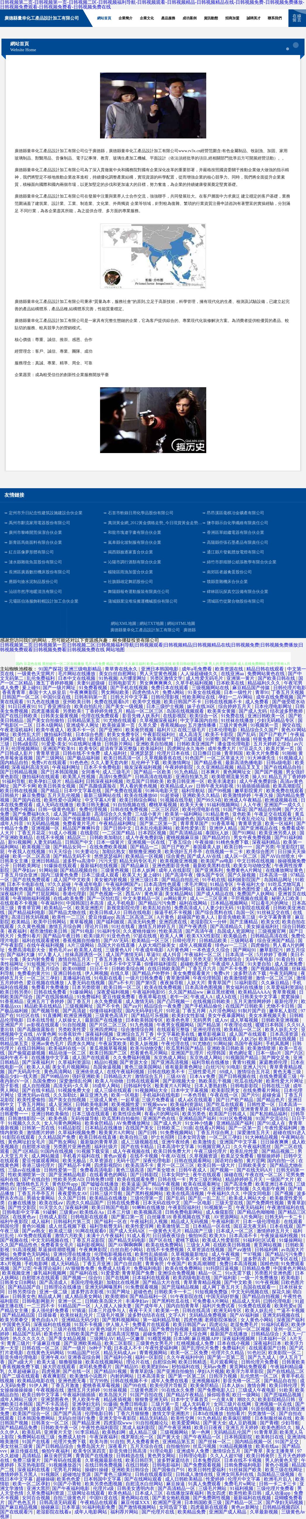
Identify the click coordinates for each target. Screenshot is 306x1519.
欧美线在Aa (92, 1212)
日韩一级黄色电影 (57, 809)
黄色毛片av (60, 949)
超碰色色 (142, 1291)
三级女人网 (198, 1244)
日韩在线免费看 (51, 992)
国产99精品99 (55, 1076)
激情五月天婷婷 (84, 1390)
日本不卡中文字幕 (123, 963)
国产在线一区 (77, 1371)
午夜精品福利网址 (118, 823)
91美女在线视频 (205, 692)
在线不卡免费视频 (165, 1249)
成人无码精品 (65, 1263)
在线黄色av (25, 1216)
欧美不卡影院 (220, 734)
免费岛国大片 (91, 1446)
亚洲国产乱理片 (188, 1052)
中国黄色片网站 (289, 1268)
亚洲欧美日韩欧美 (226, 1048)
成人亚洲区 (61, 1104)
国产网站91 (245, 949)
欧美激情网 (133, 1109)
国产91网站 (244, 832)
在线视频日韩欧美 (212, 1001)
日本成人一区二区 (235, 1230)
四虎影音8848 (46, 818)
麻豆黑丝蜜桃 (221, 992)
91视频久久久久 (25, 1123)
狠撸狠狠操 (71, 1361)
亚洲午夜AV (53, 1357)
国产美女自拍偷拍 (46, 720)
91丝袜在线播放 (238, 720)
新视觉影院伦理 (124, 907)
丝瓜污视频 (205, 1446)
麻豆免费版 (33, 795)
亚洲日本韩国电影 (160, 668)
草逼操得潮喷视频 (57, 1249)
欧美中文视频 (147, 701)
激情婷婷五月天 (273, 1230)
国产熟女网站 (63, 1141)
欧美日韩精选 (193, 1361)
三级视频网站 (174, 1432)
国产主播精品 (244, 921)
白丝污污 (215, 1066)
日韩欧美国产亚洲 (85, 1333)
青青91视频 (244, 1062)
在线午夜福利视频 (46, 945)
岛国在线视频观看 (185, 711)
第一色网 (201, 1432)
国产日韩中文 (118, 828)
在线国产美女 (140, 1127)
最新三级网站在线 (103, 795)
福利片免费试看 (219, 1305)
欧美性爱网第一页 (221, 1258)
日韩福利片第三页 (72, 1221)
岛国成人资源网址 (236, 931)
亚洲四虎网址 (104, 1029)
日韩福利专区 (138, 1085)
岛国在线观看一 (260, 1287)
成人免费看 (257, 701)
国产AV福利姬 (245, 1315)
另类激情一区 (262, 1413)
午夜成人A (202, 996)
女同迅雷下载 (173, 1507)
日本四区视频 (152, 832)
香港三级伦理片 (39, 1165)
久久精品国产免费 (57, 1137)
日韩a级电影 (279, 762)
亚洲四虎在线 (173, 921)
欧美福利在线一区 (68, 1048)
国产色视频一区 (106, 893)
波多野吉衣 (255, 1258)
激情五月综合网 (65, 926)
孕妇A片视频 (210, 1371)
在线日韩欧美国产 (166, 968)
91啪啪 (289, 753)
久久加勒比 (65, 1095)
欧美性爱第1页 (191, 828)
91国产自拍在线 (147, 1394)
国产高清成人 (53, 1282)
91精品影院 (70, 1127)
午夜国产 (176, 1263)
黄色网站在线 (135, 1497)
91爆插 (111, 1404)
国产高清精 (120, 1408)
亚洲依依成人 (90, 1071)
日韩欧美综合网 (128, 968)
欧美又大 (131, 874)
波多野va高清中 (79, 860)
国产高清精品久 (227, 926)
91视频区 (51, 1474)
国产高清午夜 (179, 874)
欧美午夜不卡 (185, 1258)
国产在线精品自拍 (283, 767)
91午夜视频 (267, 1282)
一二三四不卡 (41, 1305)
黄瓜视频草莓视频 (109, 1048)
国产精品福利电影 (27, 912)
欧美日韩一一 (238, 846)
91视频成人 (290, 757)
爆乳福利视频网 (50, 1273)
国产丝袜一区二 (215, 1441)
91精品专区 (222, 884)
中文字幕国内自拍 (199, 720)
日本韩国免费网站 (36, 1418)
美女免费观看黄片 (192, 973)
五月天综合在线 (147, 1446)
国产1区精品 (25, 1151)
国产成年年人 (149, 1305)
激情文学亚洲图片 (171, 1413)
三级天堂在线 (229, 1202)
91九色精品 (186, 771)
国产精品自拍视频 (261, 1296)
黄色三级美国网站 (143, 1066)
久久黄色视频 (32, 926)
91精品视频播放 (236, 1446)
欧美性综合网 (127, 1113)
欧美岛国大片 (113, 1394)
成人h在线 (227, 996)
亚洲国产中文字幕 (238, 1141)
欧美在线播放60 (141, 795)
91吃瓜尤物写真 (285, 884)
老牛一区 (179, 996)
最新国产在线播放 (104, 1020)
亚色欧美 (242, 814)
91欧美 (286, 1390)
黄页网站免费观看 (248, 1366)
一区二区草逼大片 (226, 757)
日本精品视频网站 (229, 903)
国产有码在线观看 (63, 1460)
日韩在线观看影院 (154, 1474)
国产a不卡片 (121, 982)
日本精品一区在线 (212, 1226)
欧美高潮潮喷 (202, 1263)
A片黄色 (166, 917)
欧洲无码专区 (228, 1310)
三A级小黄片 (149, 814)
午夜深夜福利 (104, 1436)
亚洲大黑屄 (38, 1488)
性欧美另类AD (68, 1179)
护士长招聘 (163, 1137)
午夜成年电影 (89, 884)
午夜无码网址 (284, 973)
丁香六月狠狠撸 (133, 1413)
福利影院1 (283, 1109)
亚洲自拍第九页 (192, 776)
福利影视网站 (91, 1244)
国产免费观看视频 (202, 1465)
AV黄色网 (46, 1034)
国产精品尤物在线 (68, 912)
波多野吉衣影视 (88, 1291)
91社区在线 (28, 1015)
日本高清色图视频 (204, 987)
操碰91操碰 (97, 1469)
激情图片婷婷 (41, 1132)
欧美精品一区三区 (151, 940)
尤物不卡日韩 (280, 1006)
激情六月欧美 (69, 1235)
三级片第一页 (165, 1404)
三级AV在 (177, 1076)
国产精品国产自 (25, 1287)
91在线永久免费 (178, 1390)
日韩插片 (10, 795)
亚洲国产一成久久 (283, 804)
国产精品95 (127, 1366)
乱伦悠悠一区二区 (259, 1376)
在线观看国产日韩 (268, 1347)
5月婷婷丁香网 (272, 954)
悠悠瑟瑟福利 (108, 856)
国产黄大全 (214, 1422)
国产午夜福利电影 (71, 1488)
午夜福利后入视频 (149, 1221)
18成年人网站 (106, 1085)
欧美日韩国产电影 (111, 1207)
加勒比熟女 (114, 851)
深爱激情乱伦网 (76, 1081)
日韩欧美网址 (27, 865)
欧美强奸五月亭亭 (184, 851)
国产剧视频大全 (180, 1081)
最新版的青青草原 (99, 1141)
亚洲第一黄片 (241, 678)
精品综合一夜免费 (163, 1006)
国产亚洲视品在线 (259, 828)
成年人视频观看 (196, 945)
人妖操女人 (70, 1020)
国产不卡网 (24, 785)
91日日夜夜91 (22, 706)
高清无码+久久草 (71, 1085)
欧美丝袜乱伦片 (77, 1315)
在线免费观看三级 (278, 1076)
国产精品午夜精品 (185, 1394)
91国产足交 (287, 1441)
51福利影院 (246, 982)
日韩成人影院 (53, 1216)
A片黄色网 (178, 949)
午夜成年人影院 (228, 963)
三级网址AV (102, 1338)
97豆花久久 (251, 748)
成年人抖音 (12, 823)
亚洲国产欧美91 (60, 748)
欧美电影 (291, 1277)
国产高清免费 (238, 1184)
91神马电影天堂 (162, 790)
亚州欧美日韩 (77, 701)
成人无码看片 (197, 1404)
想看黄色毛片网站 (149, 1052)
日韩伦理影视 (165, 697)
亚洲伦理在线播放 (72, 1254)
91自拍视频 (75, 1024)
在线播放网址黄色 (285, 870)
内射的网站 (122, 1376)
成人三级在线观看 (113, 1090)
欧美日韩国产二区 (109, 1052)
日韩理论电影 (193, 1455)
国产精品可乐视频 (150, 1015)
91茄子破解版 (183, 1038)
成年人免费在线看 (170, 1380)
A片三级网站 (81, 945)
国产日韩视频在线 (238, 1076)
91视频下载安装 (94, 1151)
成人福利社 (116, 753)
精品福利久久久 (264, 682)
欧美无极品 (75, 1160)
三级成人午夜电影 (257, 1390)
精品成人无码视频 (190, 1221)
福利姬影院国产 (245, 879)
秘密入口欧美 (286, 898)
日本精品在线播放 (104, 1127)
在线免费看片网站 (262, 1090)
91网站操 (48, 870)
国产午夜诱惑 (193, 926)
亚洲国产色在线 (160, 1118)
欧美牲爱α (284, 1305)
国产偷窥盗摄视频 (27, 1052)
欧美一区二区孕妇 (32, 1483)
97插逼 (79, 1310)
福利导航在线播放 (211, 1062)
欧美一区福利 (279, 823)
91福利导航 (14, 781)
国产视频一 (222, 1169)
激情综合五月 (149, 1076)
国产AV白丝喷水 (278, 856)
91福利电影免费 (99, 1507)
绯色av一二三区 (232, 945)
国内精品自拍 (14, 762)
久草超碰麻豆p (23, 1371)
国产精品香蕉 (208, 762)
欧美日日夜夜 (209, 1427)
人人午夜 (252, 804)
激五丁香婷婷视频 (55, 682)
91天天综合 (61, 851)
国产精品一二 (144, 846)
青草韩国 (234, 753)
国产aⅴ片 (132, 1006)
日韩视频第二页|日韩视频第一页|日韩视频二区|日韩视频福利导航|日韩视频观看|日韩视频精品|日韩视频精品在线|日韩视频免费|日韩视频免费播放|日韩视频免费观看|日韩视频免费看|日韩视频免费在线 (151, 647)
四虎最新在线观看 (209, 1507)
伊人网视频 (96, 973)
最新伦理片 (286, 1001)
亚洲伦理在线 (207, 1029)
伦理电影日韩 (99, 1413)
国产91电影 (83, 931)
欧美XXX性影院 (204, 935)
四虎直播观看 (46, 711)
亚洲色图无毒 (72, 1380)
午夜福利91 (52, 903)
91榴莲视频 (159, 1338)
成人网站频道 (46, 1155)
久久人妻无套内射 (110, 762)
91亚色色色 (119, 935)
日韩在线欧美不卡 (166, 1071)
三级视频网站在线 (211, 687)
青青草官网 (29, 907)
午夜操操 (204, 842)
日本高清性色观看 (163, 884)
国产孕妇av (25, 870)
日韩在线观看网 (143, 1081)
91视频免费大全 (75, 1090)
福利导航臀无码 (106, 1226)
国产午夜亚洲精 (175, 1427)
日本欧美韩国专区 (145, 1020)
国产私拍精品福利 (269, 1113)
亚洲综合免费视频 (177, 1273)
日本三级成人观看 (100, 874)
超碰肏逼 (272, 1095)
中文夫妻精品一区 (142, 898)
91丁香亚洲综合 (55, 706)
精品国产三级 (199, 1230)
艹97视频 (253, 1254)
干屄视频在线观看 (250, 898)
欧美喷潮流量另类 (231, 776)
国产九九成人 (262, 1357)
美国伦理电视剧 (87, 1282)
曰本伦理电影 (223, 729)
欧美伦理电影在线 (201, 809)
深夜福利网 (77, 1207)
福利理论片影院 (120, 818)
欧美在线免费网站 (165, 1244)
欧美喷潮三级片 (89, 1408)
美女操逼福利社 (263, 926)
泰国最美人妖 (207, 846)
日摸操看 (48, 1315)
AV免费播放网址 (134, 1123)
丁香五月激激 (65, 1385)
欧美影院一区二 (285, 1352)
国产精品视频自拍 (79, 870)
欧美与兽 (99, 1441)
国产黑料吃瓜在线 (171, 1301)
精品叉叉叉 (249, 767)
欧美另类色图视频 (104, 1483)
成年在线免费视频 (275, 697)
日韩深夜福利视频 (105, 781)
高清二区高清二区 (135, 917)
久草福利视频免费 (77, 1132)
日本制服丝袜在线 (274, 1418)
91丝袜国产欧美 (246, 1469)
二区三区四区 (165, 809)
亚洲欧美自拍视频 (155, 743)
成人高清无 (191, 734)
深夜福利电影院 (213, 889)
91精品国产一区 (75, 1305)
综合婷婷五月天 (235, 706)
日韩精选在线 (130, 1455)
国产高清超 (75, 1010)
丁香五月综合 (46, 968)
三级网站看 (242, 940)
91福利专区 (109, 931)
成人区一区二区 (241, 856)
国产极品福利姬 (84, 757)
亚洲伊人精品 (223, 828)
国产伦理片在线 (159, 1511)
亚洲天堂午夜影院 (118, 1418)
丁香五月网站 (32, 1104)
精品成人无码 (246, 1301)
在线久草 (120, 973)
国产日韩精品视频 (19, 771)
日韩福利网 (267, 1249)
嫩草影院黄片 (249, 790)
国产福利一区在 (111, 1221)
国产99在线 (135, 1385)
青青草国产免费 (139, 1273)
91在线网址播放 (85, 743)
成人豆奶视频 (243, 1422)
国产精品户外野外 (151, 973)
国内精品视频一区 (254, 1441)
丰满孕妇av (138, 1301)
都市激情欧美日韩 (49, 931)
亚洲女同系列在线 (235, 1474)
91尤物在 (201, 1043)
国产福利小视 (118, 1357)
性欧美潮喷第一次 (27, 1174)
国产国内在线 (27, 800)
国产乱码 (247, 734)
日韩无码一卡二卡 (284, 1216)
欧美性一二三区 (69, 917)
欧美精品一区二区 (243, 1029)
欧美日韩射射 (90, 1038)
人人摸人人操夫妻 (113, 1305)
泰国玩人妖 (217, 832)
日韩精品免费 (256, 1268)
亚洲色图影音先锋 (171, 865)
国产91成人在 (271, 1123)
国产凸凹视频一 (174, 1001)
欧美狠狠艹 (159, 739)
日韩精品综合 (265, 1333)
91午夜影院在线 (187, 1296)
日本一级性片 (238, 692)
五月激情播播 (202, 725)
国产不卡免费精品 (193, 1408)
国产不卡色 (109, 1006)
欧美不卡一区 (82, 729)
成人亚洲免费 (289, 963)
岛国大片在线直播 (116, 945)
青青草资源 (48, 753)
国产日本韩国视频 (60, 771)
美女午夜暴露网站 (227, 1015)
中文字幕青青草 (276, 917)
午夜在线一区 (224, 1095)
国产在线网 (118, 1277)
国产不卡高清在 (53, 1404)
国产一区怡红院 (104, 898)
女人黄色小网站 (257, 1319)
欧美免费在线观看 (285, 790)
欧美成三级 (61, 1230)
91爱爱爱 (110, 1273)
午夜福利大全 (251, 884)
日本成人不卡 (128, 1347)
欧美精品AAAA (254, 992)
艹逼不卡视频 (290, 1310)
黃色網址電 (241, 1052)
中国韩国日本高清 (85, 903)
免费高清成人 (188, 907)
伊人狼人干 (118, 1324)
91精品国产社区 (84, 1352)
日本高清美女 (151, 1376)
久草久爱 (148, 725)
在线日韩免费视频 (104, 1465)
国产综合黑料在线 (214, 912)
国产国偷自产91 (169, 1469)
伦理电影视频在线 (113, 1254)
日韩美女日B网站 (18, 1282)
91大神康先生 (262, 757)
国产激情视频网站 (137, 1507)
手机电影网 (36, 1263)
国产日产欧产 (273, 734)
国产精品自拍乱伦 (180, 879)
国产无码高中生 (25, 1071)
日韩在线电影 (137, 912)
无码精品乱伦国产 (233, 1432)
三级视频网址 (79, 1006)
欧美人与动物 (109, 1081)
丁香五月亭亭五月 (36, 1193)
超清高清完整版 (124, 1333)
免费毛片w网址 (240, 1483)
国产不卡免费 (234, 968)
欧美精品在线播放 (109, 1198)
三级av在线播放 (25, 1169)
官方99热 (99, 1380)
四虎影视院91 (108, 1165)
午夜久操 (264, 795)
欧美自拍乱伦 (89, 706)
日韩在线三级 (276, 1085)
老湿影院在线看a (54, 1511)
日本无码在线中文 (162, 1202)
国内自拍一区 (281, 1160)
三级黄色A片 (119, 949)
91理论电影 (162, 1450)
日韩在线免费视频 (129, 809)
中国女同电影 (257, 1193)
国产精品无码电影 (127, 1240)
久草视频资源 (204, 1155)
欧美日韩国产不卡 (183, 701)
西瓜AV (134, 893)
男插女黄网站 (41, 1198)
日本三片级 (119, 1212)
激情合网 (257, 1385)
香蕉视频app (173, 725)
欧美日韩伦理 (283, 1385)
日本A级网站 (50, 725)
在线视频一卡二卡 (224, 851)
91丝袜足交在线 (274, 912)
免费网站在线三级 (36, 1436)
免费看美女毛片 (58, 1244)
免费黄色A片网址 (245, 870)
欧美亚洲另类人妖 (278, 832)
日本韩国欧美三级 (203, 1502)
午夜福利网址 (66, 767)
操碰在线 (233, 1174)
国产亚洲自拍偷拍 (176, 1371)
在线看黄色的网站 (109, 1174)
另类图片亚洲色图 (72, 1146)
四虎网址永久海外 (186, 748)
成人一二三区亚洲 (209, 898)
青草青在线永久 (122, 668)
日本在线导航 (41, 1020)
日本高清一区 (240, 954)
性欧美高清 (171, 931)
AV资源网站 (226, 1216)
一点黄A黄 (223, 1399)
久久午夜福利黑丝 (252, 1146)
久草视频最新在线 (104, 1460)
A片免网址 (251, 1216)
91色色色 (79, 762)
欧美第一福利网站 (184, 814)
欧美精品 (21, 921)
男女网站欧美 (115, 692)
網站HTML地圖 (181, 623)
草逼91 (153, 954)
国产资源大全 (134, 1062)
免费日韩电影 (134, 1404)
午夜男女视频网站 (176, 1024)
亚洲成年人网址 (83, 725)
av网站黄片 (176, 898)
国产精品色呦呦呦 (256, 1212)
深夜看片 (118, 1446)
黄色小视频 (277, 1465)
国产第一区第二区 (187, 1376)
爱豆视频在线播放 (46, 982)
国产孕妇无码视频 (285, 1502)
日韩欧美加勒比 (106, 837)
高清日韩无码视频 (30, 917)
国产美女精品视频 (68, 1338)
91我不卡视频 (89, 1324)
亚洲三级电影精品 (83, 668)
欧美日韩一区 (14, 968)
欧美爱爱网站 (186, 1422)
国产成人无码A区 (128, 1230)
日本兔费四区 (207, 1460)
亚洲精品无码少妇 (80, 1319)
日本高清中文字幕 (176, 1146)
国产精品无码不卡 (72, 856)
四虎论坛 (218, 1324)
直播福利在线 (77, 977)
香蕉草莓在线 (153, 996)
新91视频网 (19, 842)
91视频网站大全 (152, 1090)
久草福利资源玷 (75, 1062)
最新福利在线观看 (218, 1038)
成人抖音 (172, 954)
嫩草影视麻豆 (212, 1034)
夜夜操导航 (172, 982)
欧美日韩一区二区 (123, 987)
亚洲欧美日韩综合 (130, 1469)
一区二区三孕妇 (44, 977)
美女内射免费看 (39, 959)
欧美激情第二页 (174, 1226)
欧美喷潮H (116, 1296)
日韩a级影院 (26, 743)
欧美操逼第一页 (119, 725)
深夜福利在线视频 (52, 1324)
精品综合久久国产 (259, 729)
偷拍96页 (197, 1235)
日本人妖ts (233, 1385)
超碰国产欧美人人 (196, 917)
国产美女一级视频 (125, 706)
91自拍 (117, 1441)
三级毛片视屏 (111, 1315)
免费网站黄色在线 (266, 673)
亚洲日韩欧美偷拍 (50, 1113)
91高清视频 (24, 1249)
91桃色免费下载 (233, 842)
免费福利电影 (148, 1268)
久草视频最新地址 (190, 1254)
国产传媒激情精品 (82, 818)
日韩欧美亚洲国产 (196, 743)
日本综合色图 (90, 734)
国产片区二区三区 (108, 1024)
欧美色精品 (120, 1493)
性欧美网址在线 (199, 697)
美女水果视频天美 (268, 1015)
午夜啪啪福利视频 (32, 898)
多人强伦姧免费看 (50, 1310)
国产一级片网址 (60, 687)
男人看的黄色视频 (139, 785)
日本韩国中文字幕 (103, 1479)
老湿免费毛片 (244, 1324)
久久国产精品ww (186, 992)
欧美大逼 (47, 1361)
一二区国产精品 (119, 832)
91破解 (50, 1212)
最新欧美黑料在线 (212, 865)
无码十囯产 (128, 1160)
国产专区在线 (284, 1258)
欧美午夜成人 (50, 729)
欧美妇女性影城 (189, 1015)
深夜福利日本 (268, 1343)
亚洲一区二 (70, 1301)
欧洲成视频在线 (282, 800)
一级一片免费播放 (259, 1277)
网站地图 (115, 649)
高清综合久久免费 (113, 814)
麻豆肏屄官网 (58, 1455)
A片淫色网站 (222, 1010)
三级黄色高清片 (112, 1015)
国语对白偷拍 (229, 1160)
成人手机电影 (121, 903)
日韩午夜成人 (193, 1169)
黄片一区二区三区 (176, 1165)
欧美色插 (58, 1118)
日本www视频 (121, 1038)
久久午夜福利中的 (185, 1357)
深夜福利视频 (99, 1034)
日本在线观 (282, 1226)
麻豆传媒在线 (24, 1450)
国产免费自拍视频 (170, 1329)
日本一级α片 (269, 1052)
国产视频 (285, 1193)
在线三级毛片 (192, 729)
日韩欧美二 (169, 1127)
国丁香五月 (79, 1001)
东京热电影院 (32, 1465)
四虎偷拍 (261, 945)
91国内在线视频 (57, 1151)
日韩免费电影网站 (184, 1212)
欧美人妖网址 (72, 739)
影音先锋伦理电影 (19, 1357)
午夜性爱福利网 (281, 1127)
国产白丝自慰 (128, 1263)
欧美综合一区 (204, 715)
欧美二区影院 (119, 1343)
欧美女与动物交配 (252, 865)
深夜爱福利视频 (113, 992)
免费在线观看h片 (112, 701)
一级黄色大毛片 (166, 1230)
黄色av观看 (116, 1155)
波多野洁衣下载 (250, 973)
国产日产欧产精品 (235, 1099)
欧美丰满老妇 (222, 781)
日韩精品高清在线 (269, 935)
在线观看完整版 (174, 1029)
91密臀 (212, 739)
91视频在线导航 (177, 800)
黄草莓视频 (82, 921)
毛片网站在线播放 (77, 673)
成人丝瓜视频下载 (36, 1109)
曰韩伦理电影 (278, 1301)
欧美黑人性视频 (80, 776)
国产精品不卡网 (75, 1165)
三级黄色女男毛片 (155, 1343)
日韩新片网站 (119, 743)
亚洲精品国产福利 (198, 1118)
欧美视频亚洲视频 (179, 860)
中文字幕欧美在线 (176, 1034)
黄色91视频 (34, 1226)
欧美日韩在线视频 (19, 790)
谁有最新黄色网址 (184, 1066)
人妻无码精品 (48, 842)
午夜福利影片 (226, 1221)
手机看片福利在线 (82, 1155)
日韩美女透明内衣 (136, 1488)
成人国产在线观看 (248, 1034)
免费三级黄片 (27, 1460)
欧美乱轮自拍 (104, 739)
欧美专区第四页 (90, 1450)
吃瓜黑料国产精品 (185, 1048)
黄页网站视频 (268, 1244)
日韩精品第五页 (84, 720)
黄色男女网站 (162, 1455)
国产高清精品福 (186, 832)
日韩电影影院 (244, 1085)
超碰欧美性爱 (194, 963)
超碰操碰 (45, 1479)
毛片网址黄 (70, 1109)
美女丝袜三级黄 (17, 1446)
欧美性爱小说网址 (63, 800)
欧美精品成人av (177, 785)
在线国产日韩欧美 (245, 1006)
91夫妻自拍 (259, 963)
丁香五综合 (180, 842)
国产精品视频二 (278, 1151)
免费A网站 (174, 692)
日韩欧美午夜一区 (60, 1427)
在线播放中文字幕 (50, 1057)
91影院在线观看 (254, 907)
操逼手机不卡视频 (173, 912)
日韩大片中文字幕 (129, 697)
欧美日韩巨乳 (140, 1460)
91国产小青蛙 (67, 1483)
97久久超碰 (59, 884)
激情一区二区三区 (275, 977)
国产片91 (250, 1095)
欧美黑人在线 (88, 949)
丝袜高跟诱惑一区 (84, 954)
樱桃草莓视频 (163, 804)
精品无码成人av (120, 1352)
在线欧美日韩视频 (232, 1244)
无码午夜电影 (259, 959)
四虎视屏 (51, 1371)
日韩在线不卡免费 (82, 753)
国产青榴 (269, 1422)
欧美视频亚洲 (16, 1273)
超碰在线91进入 (289, 1132)
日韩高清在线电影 (154, 776)
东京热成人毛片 (142, 959)
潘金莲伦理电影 (234, 743)
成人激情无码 (140, 1001)
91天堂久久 (51, 1207)
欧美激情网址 (177, 762)
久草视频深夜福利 (159, 720)
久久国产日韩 (72, 1198)
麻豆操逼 (176, 1483)
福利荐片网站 (125, 1511)
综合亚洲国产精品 (276, 940)
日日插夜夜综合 (169, 1235)
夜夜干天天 (141, 1310)
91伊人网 (39, 1385)
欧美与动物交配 (147, 1048)
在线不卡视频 (50, 837)
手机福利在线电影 (161, 1095)
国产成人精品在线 (215, 893)
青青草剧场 (142, 1371)
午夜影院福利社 (160, 734)
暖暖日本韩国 (270, 1024)
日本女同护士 (176, 1174)
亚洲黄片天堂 (58, 1432)
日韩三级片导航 (107, 1193)
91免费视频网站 (177, 1132)
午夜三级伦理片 (211, 1151)
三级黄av (68, 1212)
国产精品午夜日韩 (62, 935)
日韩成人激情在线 (195, 1474)
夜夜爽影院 (55, 1376)
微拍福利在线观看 (41, 776)
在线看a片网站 (210, 1127)
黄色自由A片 (45, 1319)
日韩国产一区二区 (21, 697)
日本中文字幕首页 (190, 1399)
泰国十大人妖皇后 (48, 692)
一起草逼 (130, 1099)
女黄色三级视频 (102, 1109)
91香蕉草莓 (224, 823)
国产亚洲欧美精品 (83, 1343)
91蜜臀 (231, 1109)
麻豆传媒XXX (136, 1502)
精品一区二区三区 (145, 711)
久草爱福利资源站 (285, 987)
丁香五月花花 (32, 832)
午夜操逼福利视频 (279, 1235)
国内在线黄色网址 (215, 818)
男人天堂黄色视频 (159, 673)
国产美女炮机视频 (171, 1497)
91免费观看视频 (142, 1287)
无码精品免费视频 (208, 1315)
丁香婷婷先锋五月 (104, 711)
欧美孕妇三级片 (46, 781)
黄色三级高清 (130, 1169)
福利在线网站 (193, 903)
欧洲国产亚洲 (167, 1502)
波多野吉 (68, 889)
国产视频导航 (46, 1010)
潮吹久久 (246, 1399)
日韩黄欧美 (293, 1361)
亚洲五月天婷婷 (242, 1427)
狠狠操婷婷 (269, 1155)
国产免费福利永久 (32, 814)
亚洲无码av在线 (34, 1095)
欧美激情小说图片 (89, 1376)
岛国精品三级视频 (276, 1474)
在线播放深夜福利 (185, 1493)
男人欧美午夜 (86, 1399)
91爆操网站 (82, 992)
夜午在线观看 (207, 1174)
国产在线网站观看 (143, 1479)
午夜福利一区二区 (203, 954)
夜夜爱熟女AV (72, 1193)
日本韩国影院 (238, 1436)
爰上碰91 (31, 687)
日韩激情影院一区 (27, 1118)
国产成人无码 (253, 711)
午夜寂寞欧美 (113, 1043)
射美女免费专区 (124, 734)
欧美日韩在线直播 (98, 1137)
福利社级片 (106, 1146)
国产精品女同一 (70, 846)
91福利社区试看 (260, 1240)
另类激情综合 (228, 959)
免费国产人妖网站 (256, 893)
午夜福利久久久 (224, 1193)
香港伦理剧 (75, 893)
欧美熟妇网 (114, 1432)
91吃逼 (173, 1010)
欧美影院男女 (226, 1090)
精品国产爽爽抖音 (82, 828)
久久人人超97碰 (227, 1455)
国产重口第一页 (128, 1216)
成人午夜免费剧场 (258, 781)
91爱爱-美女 (54, 743)
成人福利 (41, 1221)
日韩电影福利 (166, 1465)
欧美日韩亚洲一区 (186, 781)
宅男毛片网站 (67, 1469)
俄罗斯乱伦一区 (138, 1436)
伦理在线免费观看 (100, 715)
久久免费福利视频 (132, 1057)
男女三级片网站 (206, 1179)
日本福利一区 (273, 1338)
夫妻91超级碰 (91, 682)
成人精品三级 (143, 1432)
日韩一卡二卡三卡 (278, 1483)
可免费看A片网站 (211, 1301)
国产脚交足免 (276, 1057)
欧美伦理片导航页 (169, 1385)
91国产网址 (119, 1291)
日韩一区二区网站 (37, 1188)
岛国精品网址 (278, 879)
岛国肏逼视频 (107, 1066)
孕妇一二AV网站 (236, 697)
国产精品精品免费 (19, 1427)
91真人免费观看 (205, 1483)
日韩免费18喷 (100, 1179)
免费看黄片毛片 (80, 823)
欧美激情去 (205, 1141)
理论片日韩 (97, 926)
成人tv (221, 1020)
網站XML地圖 (123, 623)
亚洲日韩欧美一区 (266, 715)
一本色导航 (195, 1095)
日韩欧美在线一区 (190, 1188)
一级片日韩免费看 (145, 977)
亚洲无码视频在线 (281, 1315)
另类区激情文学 (167, 678)
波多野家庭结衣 (174, 1460)
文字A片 (177, 1315)
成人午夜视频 (226, 1254)
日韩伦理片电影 (289, 687)
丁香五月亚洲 (97, 1263)
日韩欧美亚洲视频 (280, 1020)
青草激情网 (178, 977)
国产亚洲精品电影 (68, 1174)
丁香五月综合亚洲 (19, 874)
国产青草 (254, 1450)
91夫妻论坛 (87, 851)
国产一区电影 (198, 1202)
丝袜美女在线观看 (153, 1408)
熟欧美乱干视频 (216, 1081)
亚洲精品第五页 (179, 1441)
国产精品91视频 (111, 1371)
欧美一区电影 (125, 1095)
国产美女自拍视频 (68, 1099)
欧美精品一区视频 (145, 856)
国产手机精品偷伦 (204, 1006)
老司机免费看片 (96, 1366)
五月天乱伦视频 (64, 795)
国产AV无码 (117, 940)
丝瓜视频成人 (50, 1258)
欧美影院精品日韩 (277, 1399)
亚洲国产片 (12, 1024)
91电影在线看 (108, 977)
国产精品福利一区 (149, 1296)
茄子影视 (10, 1085)
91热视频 (108, 678)
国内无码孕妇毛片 (145, 1010)
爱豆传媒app (101, 917)
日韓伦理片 (184, 940)
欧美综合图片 (261, 851)
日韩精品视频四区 (281, 1507)
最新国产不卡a (136, 1188)
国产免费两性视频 (265, 1202)
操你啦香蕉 (218, 1394)
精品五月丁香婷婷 (287, 776)
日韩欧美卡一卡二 (173, 1291)
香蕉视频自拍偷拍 (82, 940)
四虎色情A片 (146, 692)
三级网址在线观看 (86, 1493)
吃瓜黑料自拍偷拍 (121, 1118)
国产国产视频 (269, 771)
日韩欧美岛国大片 (104, 1301)
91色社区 (256, 1352)
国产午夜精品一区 (202, 1436)
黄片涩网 (255, 1160)
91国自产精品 (134, 1329)
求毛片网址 (196, 884)
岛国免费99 (44, 1081)
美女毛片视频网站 (71, 1066)
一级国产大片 (280, 1179)
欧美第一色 (168, 1310)
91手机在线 (214, 879)
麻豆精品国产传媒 (251, 687)
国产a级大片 (21, 1361)
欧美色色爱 (69, 1479)
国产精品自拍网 (266, 809)
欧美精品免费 (192, 1511)
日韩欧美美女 (252, 1165)
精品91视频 (106, 1062)
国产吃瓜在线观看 (225, 1104)
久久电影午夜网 (269, 1188)
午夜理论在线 (238, 1024)
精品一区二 (210, 1273)
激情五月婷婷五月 (157, 926)
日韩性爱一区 (261, 1104)
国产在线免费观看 (32, 879)
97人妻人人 (50, 954)
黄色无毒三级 (287, 1071)
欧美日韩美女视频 (57, 785)
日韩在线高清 (197, 1310)
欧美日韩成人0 (105, 912)
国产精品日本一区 (82, 963)
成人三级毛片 (117, 771)
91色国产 (195, 757)
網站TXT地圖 (152, 623)
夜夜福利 (18, 931)
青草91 (262, 692)
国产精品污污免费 (157, 903)
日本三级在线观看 (91, 1113)
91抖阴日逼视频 (223, 1268)
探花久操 (281, 1291)
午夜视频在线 (50, 1390)
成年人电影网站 (91, 1511)
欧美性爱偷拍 (32, 1099)
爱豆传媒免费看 (119, 996)
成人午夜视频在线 (132, 1151)
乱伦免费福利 (41, 678)
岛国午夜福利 (249, 1043)
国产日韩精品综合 (55, 1446)
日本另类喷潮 (86, 987)
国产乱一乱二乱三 (207, 1198)
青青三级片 (18, 1343)
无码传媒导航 (85, 1118)
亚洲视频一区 (46, 828)
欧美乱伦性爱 (244, 1151)
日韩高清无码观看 (58, 1502)
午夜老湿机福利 (17, 729)
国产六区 (294, 1052)
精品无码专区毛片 (138, 860)
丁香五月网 (194, 1010)
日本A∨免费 (203, 1076)
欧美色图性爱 (247, 889)
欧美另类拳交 (14, 1319)
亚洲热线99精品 (17, 1258)
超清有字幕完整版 (119, 748)
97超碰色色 (182, 818)
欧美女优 (270, 921)
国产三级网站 (50, 757)
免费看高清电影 (97, 1169)
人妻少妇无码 (220, 907)
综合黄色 (175, 856)
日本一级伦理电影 (262, 1221)
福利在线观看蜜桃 (41, 940)
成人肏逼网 (133, 739)
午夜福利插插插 (80, 1394)
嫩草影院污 (271, 949)
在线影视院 (175, 715)
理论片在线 (138, 1361)
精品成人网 (50, 1296)
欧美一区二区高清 (32, 856)
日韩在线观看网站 (193, 1160)
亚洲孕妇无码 (86, 1404)
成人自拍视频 (36, 1085)
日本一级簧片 (111, 842)
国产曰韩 (148, 1132)
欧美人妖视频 (144, 1043)
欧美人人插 (38, 1066)
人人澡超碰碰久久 (199, 673)
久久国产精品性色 (19, 1244)
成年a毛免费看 (197, 668)
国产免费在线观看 (124, 790)
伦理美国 (90, 889)
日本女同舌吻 (192, 1137)
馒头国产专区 (211, 874)
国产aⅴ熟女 (34, 1230)
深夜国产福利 (290, 1319)
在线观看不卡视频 (19, 903)
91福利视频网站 (224, 804)
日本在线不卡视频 (243, 1460)
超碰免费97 (155, 1333)
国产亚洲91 (111, 729)
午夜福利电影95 (149, 992)
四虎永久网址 (82, 1043)
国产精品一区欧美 (153, 771)
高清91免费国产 (116, 776)
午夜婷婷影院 (179, 767)
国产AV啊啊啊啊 (126, 1244)
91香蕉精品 (12, 1001)
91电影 (233, 1066)
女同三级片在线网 (233, 1404)
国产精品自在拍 (281, 1380)
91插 (188, 1127)
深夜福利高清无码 (30, 767)
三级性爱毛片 (202, 1071)
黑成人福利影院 (139, 1427)
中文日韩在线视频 (256, 860)
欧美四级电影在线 (192, 1277)
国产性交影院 (22, 1207)
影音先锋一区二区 (242, 1380)
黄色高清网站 (58, 1071)
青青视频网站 (154, 1352)
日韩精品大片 (118, 1076)
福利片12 (166, 729)
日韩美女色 (24, 1296)
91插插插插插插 (254, 785)
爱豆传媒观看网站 (41, 1160)
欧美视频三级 (36, 846)
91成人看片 (138, 1235)
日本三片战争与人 (107, 1310)
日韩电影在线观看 (90, 1216)
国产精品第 (209, 1024)
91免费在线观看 (255, 1305)
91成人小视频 (63, 832)
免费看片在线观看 (151, 1324)
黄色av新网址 (245, 1507)
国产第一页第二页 (226, 1357)
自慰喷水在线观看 (41, 1277)
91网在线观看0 (91, 1230)
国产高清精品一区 (177, 1488)
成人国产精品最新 (72, 814)
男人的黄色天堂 (282, 1460)
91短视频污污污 (44, 963)
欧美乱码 (32, 1432)
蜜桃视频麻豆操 (183, 837)
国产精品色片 (271, 1099)
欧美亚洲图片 (90, 907)
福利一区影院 (149, 1357)
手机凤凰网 (278, 1043)
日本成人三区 (149, 1493)
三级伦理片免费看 (276, 1488)
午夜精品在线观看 (99, 1502)
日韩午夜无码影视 (215, 785)
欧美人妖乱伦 (259, 1310)
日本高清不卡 (243, 1235)
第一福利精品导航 (162, 1319)
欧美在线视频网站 (104, 1361)
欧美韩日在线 (270, 1436)
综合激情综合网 (138, 1029)
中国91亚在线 (57, 697)
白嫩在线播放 (22, 1202)
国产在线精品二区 (285, 1371)
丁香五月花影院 (89, 1240)
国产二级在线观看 (21, 1376)
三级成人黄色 (104, 1099)
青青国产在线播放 (94, 1455)
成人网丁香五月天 (221, 1287)
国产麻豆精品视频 (19, 1507)
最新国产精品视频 (211, 1329)
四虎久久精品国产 (85, 1202)
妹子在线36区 (201, 706)
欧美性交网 (183, 1418)
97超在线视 (145, 935)
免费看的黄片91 (34, 973)
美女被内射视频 (111, 879)
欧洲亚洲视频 (78, 1015)
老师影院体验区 (221, 1319)
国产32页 (22, 1268)
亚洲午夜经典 (176, 1141)
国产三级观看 (188, 739)
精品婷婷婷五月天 (244, 1179)
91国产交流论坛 (273, 1118)
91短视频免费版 (212, 1291)
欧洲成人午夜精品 (243, 800)
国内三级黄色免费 (60, 874)
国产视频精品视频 (270, 968)
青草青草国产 (194, 823)
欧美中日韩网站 (50, 921)
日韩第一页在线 (39, 1127)
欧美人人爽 (172, 935)
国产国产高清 (67, 1413)
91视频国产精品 (242, 1057)
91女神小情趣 (199, 1123)
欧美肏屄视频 (140, 729)
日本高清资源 (284, 1034)
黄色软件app (65, 1184)
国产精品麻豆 (135, 865)
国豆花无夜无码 (250, 1226)
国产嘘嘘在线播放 (100, 1184)
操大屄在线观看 (60, 1366)
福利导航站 (193, 790)
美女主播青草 (280, 1450)
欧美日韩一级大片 (216, 1165)
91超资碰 (170, 795)
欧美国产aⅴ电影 (218, 860)
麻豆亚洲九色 (94, 1095)
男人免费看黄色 (143, 1441)
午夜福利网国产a (124, 884)
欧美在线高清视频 (185, 1193)
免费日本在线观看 (170, 687)
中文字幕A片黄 (101, 800)
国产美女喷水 (161, 1169)
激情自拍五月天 (75, 959)
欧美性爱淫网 (140, 1226)
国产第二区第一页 (159, 823)
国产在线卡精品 (39, 1090)
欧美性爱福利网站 (174, 889)
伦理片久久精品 (228, 1352)
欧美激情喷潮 (238, 977)
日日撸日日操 (207, 753)
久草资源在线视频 (206, 1249)
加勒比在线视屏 (123, 1282)
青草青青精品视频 (202, 1282)
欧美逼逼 (131, 1184)
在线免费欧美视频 (109, 846)
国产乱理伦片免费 (200, 1347)
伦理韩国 (217, 1052)
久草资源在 (102, 1160)
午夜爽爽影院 (84, 692)
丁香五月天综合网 (188, 1333)
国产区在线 (161, 1240)
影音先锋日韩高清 (128, 1450)
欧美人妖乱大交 (282, 1029)
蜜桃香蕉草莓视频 (101, 1385)
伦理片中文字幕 (245, 1479)
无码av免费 (215, 1366)
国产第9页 (147, 982)
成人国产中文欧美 (72, 879)
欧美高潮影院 (287, 785)
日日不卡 (99, 968)
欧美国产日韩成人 (228, 1113)
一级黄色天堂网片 (36, 673)
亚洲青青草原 (255, 1109)
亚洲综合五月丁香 (135, 1034)
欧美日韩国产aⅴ (190, 1324)
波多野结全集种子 (50, 1408)
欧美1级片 (94, 935)
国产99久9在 (209, 800)
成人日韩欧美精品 (184, 1479)
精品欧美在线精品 (43, 1006)
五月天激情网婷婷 (252, 1001)
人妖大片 (196, 982)
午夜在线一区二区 (264, 1174)
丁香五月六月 (202, 968)
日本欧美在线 (230, 682)
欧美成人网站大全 (248, 1198)
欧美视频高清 (148, 1212)
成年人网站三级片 (19, 1399)
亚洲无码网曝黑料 (104, 1287)
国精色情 (269, 1263)
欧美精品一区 (58, 907)
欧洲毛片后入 (278, 1479)
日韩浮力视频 (223, 1376)
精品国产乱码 (27, 1333)
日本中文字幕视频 (190, 1090)
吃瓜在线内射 (249, 1081)
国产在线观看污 (17, 1511)
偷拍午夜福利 (56, 1450)
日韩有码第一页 (91, 697)
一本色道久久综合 (211, 949)
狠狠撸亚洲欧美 (146, 851)
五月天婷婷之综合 (272, 743)
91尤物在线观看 (120, 720)
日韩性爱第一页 (61, 1169)
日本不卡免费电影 (103, 767)
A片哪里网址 (134, 678)
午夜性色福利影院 (100, 1427)
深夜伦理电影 (157, 1160)
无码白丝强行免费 (77, 1418)
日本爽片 (211, 771)
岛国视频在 (39, 1038)
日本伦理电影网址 (274, 706)
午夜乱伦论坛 (251, 818)
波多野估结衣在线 (147, 1315)
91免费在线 (233, 715)
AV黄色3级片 (104, 1329)
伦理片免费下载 (70, 1441)
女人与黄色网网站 (63, 1123)
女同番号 (90, 771)
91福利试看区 (275, 1324)
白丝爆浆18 (159, 1216)
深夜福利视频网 (239, 1338)
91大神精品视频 (262, 1137)
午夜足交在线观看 (273, 814)
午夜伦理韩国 (207, 977)
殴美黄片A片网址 (173, 1085)
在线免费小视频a (18, 809)
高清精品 (32, 1455)
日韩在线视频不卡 (223, 701)
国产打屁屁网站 (44, 893)
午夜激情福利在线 (286, 1207)
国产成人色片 (168, 1123)
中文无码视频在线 (50, 1240)
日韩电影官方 (122, 682)
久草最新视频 (264, 1511)
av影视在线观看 (43, 1024)
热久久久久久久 (30, 1338)
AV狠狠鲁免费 (80, 1268)
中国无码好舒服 (223, 1296)
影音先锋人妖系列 (141, 715)
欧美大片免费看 (263, 753)
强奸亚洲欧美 (86, 1076)
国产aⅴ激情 (240, 1249)
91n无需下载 (238, 1273)
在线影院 (90, 832)
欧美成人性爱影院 (221, 1240)
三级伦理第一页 (147, 1198)
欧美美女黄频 (222, 711)
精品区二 (77, 837)
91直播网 (52, 1015)
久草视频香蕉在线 (163, 757)
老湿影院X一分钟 (209, 921)
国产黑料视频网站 (145, 1193)
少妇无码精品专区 (276, 720)
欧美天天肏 (192, 804)
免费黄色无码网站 (32, 1254)
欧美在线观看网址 (202, 1184)
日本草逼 (70, 1507)
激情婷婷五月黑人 (19, 1474)
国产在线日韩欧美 (19, 715)
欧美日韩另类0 (16, 992)
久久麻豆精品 (275, 982)
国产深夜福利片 (39, 1062)
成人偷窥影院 (220, 1212)
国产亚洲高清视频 (170, 1062)
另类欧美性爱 (72, 1029)
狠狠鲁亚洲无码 (285, 818)
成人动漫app (278, 1493)
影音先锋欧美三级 (237, 917)
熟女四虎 (217, 1493)
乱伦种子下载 (146, 762)
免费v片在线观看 (49, 762)
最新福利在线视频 (99, 865)
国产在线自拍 (36, 1179)
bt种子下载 (101, 1347)
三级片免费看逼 (159, 1099)
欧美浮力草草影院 (245, 1371)
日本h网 (181, 1338)
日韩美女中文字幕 (259, 996)
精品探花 (46, 889)
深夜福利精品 (266, 842)
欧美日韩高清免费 (86, 1258)
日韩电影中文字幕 (21, 1212)
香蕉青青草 (14, 692)
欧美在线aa (268, 1446)
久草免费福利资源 (46, 1493)
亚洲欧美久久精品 (201, 795)
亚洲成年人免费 (193, 1450)
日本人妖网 (144, 870)
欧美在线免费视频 (163, 987)
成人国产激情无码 (125, 954)
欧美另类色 (194, 1113)
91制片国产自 (252, 1010)
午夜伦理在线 (175, 1043)
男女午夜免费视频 (252, 837)
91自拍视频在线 (130, 804)
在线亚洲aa (233, 673)
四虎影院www (119, 1422)
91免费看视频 (93, 687)
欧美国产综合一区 (32, 1413)
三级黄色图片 (144, 1390)
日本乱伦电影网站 (154, 828)
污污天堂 (108, 860)
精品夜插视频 (118, 1399)
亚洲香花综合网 (85, 1357)
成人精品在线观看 (36, 739)
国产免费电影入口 (216, 1390)
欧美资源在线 (229, 668)
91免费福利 (88, 996)
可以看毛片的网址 (270, 903)
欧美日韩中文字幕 (41, 1394)
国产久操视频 (242, 874)
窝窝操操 (291, 996)
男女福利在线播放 (245, 987)
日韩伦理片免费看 (260, 1361)
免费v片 (222, 973)
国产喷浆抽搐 (236, 739)
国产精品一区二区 (244, 1502)
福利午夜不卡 (14, 1057)
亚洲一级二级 (53, 1291)
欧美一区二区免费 (190, 1352)
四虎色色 (63, 1038)
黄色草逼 (153, 893)
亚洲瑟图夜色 (55, 1399)
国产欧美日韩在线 (277, 678)
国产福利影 (226, 1277)
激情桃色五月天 (33, 1184)
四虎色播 (193, 1319)
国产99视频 (220, 790)
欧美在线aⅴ (51, 1202)
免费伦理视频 (93, 809)
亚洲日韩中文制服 (231, 1188)
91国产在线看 (36, 1441)
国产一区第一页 (245, 1127)
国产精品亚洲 (86, 1422)
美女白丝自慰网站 (118, 673)
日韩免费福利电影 (243, 1465)
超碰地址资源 (77, 1474)
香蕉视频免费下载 (21, 1366)
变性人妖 (143, 889)
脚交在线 (291, 725)
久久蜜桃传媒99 (140, 931)
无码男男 (203, 1020)
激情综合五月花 (254, 1071)
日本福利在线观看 (151, 1277)
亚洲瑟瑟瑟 (142, 753)
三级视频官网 (272, 931)
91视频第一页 (265, 725)
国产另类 (265, 846)
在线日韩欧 (138, 1465)
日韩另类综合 (22, 1291)
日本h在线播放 (208, 1413)
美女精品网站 (179, 893)
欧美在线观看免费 (136, 1179)
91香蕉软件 (70, 1034)
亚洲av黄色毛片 (48, 1043)
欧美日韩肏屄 (261, 1455)
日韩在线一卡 (172, 1179)
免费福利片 (234, 1347)
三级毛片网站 (213, 1488)
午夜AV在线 (174, 1155)
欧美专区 (88, 748)
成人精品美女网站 (84, 1296)
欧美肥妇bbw (156, 1366)
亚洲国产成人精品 (228, 1511)
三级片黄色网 (233, 725)
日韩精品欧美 (213, 940)
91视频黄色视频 (17, 889)
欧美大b (218, 1235)
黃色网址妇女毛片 (27, 1141)
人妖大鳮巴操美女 (157, 945)
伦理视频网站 (26, 748)
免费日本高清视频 (238, 1263)
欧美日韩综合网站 (138, 800)
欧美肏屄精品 (99, 1123)
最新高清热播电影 (244, 762)
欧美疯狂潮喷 (237, 1418)
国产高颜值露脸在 (98, 785)
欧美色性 (54, 1333)
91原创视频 (262, 1408)
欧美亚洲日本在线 (274, 1184)
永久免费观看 (108, 1001)
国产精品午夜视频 (161, 1184)
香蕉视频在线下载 (192, 1216)
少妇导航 (290, 1422)
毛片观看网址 (224, 1361)
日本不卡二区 (152, 1038)
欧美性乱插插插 (152, 1254)
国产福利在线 (84, 1273)
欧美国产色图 (154, 818)
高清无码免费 (142, 921)
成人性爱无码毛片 (205, 678)
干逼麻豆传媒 (46, 1343)
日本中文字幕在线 (83, 790)
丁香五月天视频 (287, 692)
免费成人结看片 (115, 1268)
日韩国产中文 (79, 842)
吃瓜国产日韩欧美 (145, 781)
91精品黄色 (218, 814)
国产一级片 (75, 1347)
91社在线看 (123, 926)
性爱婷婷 (216, 1479)
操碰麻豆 (50, 1507)
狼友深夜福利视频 (143, 767)
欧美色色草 (178, 1020)
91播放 (161, 1188)
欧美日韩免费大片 (172, 1151)
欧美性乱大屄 (27, 734)
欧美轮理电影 (176, 959)
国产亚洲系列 (209, 870)
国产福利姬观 (111, 921)
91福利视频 (242, 1488)
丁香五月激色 (108, 959)
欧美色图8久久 (277, 1427)
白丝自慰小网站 (127, 1249)
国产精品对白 (216, 837)
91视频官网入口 (214, 1146)
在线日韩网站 (32, 1048)
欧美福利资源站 (187, 1104)
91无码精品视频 (44, 823)
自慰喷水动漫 (36, 1146)
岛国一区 (245, 912)
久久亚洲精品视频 (215, 767)
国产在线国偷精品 (55, 996)
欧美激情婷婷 (237, 795)
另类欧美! (73, 711)
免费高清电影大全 (27, 949)
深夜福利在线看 (34, 1469)
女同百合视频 (36, 1497)
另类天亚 (202, 959)
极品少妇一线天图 (19, 1076)
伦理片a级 (104, 1488)
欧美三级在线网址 (284, 1469)
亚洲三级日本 (144, 879)
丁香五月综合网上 (215, 1132)
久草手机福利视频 (195, 682)
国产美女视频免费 (166, 1109)
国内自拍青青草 (183, 1305)
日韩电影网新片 (39, 1301)
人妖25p (248, 1038)
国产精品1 (51, 790)
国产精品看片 (72, 1188)
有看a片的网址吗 (162, 1113)
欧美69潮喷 (75, 968)
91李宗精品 (87, 1432)
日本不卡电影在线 (26, 884)
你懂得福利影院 (161, 963)
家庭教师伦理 (273, 1062)
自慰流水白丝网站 (145, 1483)
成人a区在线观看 (196, 1099)
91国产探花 (50, 668)
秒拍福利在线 (186, 1366)
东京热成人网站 (171, 1057)
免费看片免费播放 (50, 987)
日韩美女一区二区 (50, 1422)
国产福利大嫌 (21, 954)
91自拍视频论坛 (152, 1422)
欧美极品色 (236, 935)
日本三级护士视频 (165, 706)
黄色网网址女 (237, 771)
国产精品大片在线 (161, 1282)
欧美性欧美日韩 (246, 1493)
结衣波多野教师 (287, 711)
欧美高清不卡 (140, 1165)
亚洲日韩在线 (67, 973)
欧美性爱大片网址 (285, 1081)
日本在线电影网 (232, 1408)
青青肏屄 (155, 1263)
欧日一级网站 (247, 1394)
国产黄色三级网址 (113, 1474)
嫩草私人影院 (283, 1010)
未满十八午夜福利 (105, 1235)
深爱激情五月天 (254, 1132)
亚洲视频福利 (206, 1380)
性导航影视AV (154, 1258)
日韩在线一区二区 (41, 1347)
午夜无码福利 (250, 1207)
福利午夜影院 (14, 1221)
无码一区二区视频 (252, 1329)
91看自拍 (286, 959)
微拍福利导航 (58, 734)
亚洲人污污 (255, 1066)
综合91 (96, 1277)
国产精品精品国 (19, 1315)
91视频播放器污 (65, 1465)
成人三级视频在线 (140, 1141)
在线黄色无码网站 (46, 1352)
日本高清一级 (273, 874)
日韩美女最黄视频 (60, 715)
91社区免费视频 (236, 1118)
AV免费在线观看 (35, 1235)
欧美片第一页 (280, 748)
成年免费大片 (222, 748)
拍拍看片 (235, 1413)
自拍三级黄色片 (70, 1497)
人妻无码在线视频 (86, 982)
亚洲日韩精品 (46, 860)
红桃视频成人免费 (195, 1343)
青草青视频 (284, 992)
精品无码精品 (154, 1418)
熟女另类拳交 (116, 889)
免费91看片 (29, 935)
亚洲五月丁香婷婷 (46, 1001)
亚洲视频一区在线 (147, 842)
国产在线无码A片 (255, 1169)
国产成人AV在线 (204, 856)
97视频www (155, 1104)
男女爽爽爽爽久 (156, 682)
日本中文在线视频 (77, 678)
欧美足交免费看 (238, 1155)
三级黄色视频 (115, 870)
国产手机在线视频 (129, 687)
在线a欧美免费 (69, 898)
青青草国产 (220, 982)
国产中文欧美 (238, 1282)
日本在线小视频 (234, 1343)
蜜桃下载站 (188, 1240)
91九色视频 (142, 1024)
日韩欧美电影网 (92, 1104)
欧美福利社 (152, 748)
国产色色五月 (22, 1502)
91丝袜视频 (116, 1390)
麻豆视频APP (206, 1338)
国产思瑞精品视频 (180, 1287)
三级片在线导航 (70, 1329)
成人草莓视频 (244, 1020)
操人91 (259, 776)
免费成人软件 (72, 1436)
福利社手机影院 (205, 1109)
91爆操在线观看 (61, 865)
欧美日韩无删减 (94, 804)
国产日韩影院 (144, 1174)
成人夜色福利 (278, 889)
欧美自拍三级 (134, 1137)
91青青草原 (266, 1432)
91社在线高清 (104, 1188)
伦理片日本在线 (174, 753)
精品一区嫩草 (131, 1338)
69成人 (227, 1071)
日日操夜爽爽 (275, 1141)
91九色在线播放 (44, 701)
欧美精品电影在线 (36, 1380)
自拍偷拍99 (178, 1446)
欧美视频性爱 (126, 1104)
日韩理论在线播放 (63, 1287)
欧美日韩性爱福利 (207, 1469)
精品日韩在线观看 (265, 668)
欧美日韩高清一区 (123, 757)
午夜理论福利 (48, 1268)
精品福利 (74, 781)
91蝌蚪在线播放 (149, 1207)
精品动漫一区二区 (68, 1052)
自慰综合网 (164, 1361)
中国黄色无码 (16, 1324)
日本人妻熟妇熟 (211, 1085)
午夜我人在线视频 (27, 851)
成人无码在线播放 (55, 804)
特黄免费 (263, 739)
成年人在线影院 (175, 870)
